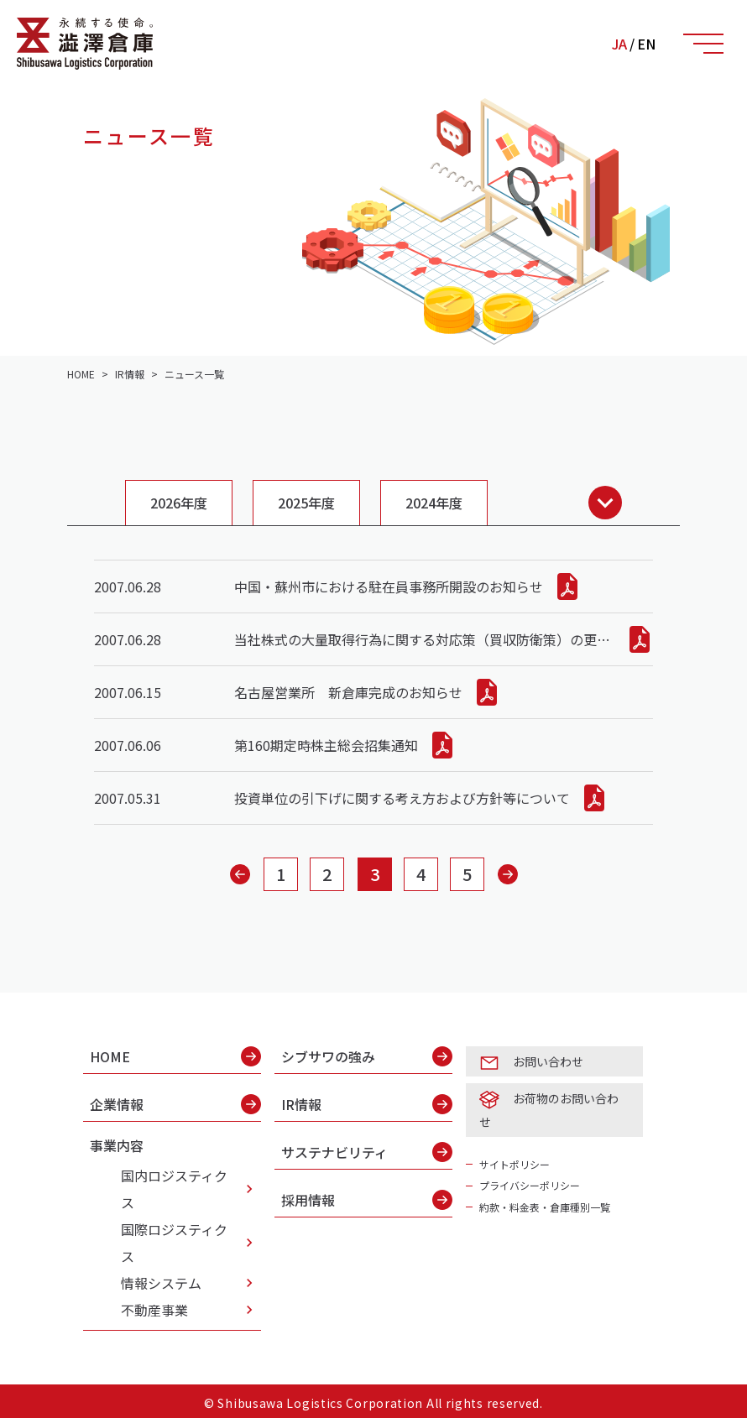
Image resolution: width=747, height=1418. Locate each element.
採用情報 (366, 1200)
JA (619, 44)
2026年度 (178, 503)
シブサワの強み (366, 1056)
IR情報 (366, 1104)
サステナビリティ (366, 1152)
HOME (175, 1056)
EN (646, 44)
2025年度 (306, 503)
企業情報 (175, 1104)
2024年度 (433, 503)
